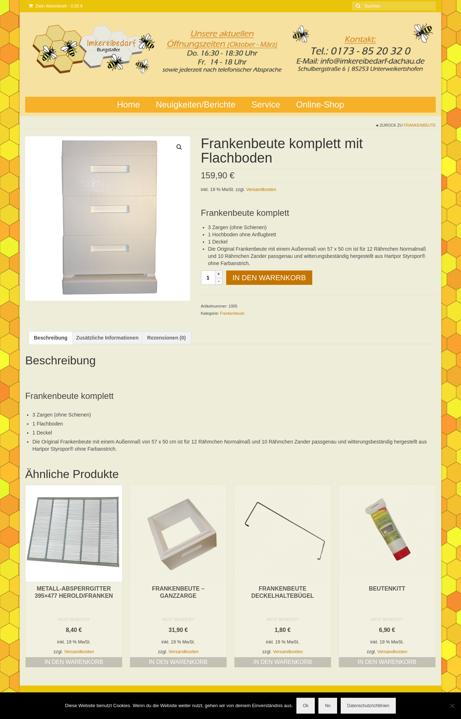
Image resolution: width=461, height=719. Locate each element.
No (327, 705)
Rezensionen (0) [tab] (166, 338)
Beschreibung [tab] (50, 338)
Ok (305, 705)
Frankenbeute (420, 125)
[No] (452, 705)
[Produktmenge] (208, 277)
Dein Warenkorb (56, 6)
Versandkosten (261, 189)
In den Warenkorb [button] (73, 662)
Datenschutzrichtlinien (368, 705)
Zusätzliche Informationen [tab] (107, 338)
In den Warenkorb (269, 278)
